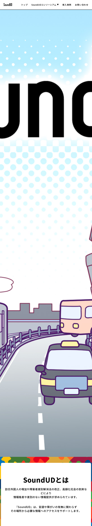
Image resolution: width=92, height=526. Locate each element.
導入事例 (66, 4)
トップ (24, 4)
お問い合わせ (81, 4)
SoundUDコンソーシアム (45, 4)
